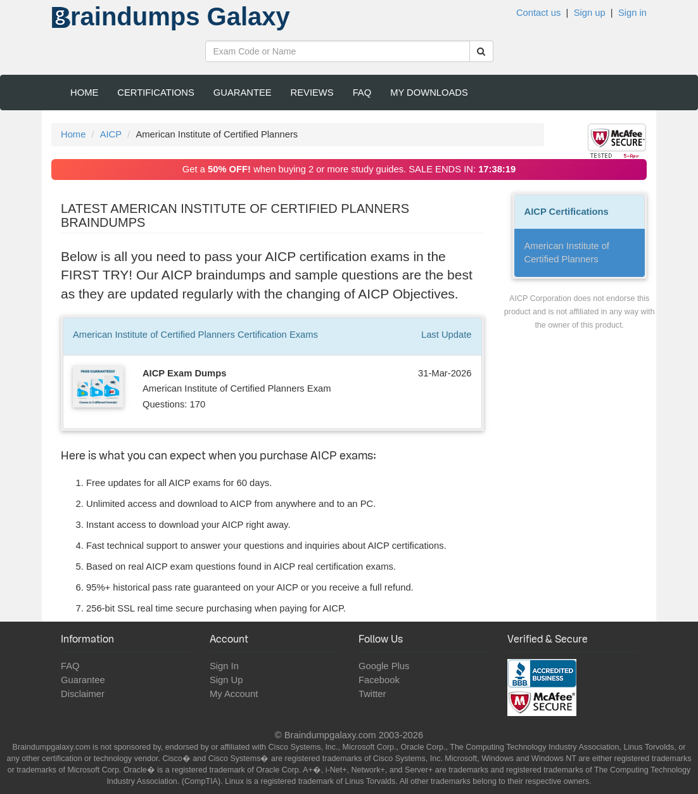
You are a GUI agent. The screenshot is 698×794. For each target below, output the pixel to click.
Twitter (372, 694)
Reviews (312, 92)
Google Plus (384, 666)
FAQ (362, 92)
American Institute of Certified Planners (566, 252)
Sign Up (226, 680)
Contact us (538, 13)
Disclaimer (83, 694)
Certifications (155, 92)
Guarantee (242, 92)
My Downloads (429, 92)
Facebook (379, 680)
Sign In (224, 666)
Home (84, 92)
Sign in (632, 13)
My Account (234, 694)
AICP (111, 134)
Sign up (590, 13)
